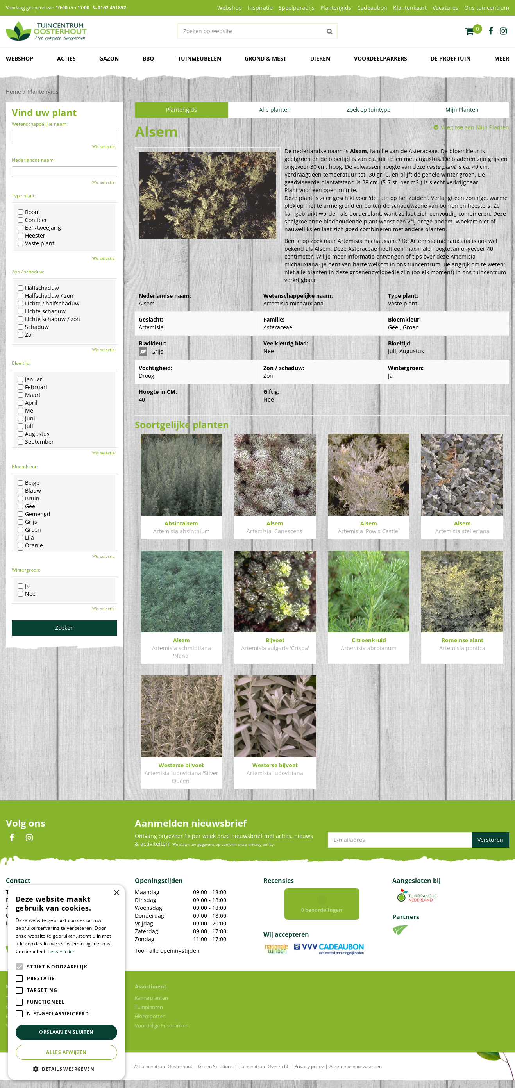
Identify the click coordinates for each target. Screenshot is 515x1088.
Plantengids (181, 109)
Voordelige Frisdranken (162, 1033)
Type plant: (24, 195)
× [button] (116, 893)
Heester (31, 235)
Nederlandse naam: (33, 160)
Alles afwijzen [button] (66, 1052)
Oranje (30, 545)
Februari (32, 387)
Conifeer (32, 220)
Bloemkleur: (25, 466)
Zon (26, 335)
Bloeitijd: (21, 363)
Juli (25, 426)
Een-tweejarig (39, 227)
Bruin (28, 498)
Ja (24, 586)
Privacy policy (309, 1074)
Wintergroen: (26, 569)
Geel (27, 506)
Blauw (29, 490)
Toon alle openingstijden (167, 950)
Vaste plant (36, 243)
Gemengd (34, 514)
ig (503, 31)
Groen (29, 529)
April (28, 403)
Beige (28, 483)
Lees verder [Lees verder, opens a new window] (61, 951)
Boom (29, 212)
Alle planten (275, 109)
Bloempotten (150, 1023)
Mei (26, 410)
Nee (27, 594)
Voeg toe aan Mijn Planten (475, 127)
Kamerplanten (151, 1005)
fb (491, 31)
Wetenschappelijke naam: (40, 124)
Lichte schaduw (42, 311)
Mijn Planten (462, 109)
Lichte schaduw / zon (49, 319)
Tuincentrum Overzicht (263, 1074)
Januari (31, 379)
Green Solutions (215, 1074)
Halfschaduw (38, 288)
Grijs (27, 522)
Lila (26, 537)
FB (12, 838)
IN (29, 838)
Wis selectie (103, 146)
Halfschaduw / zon (45, 295)
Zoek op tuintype (368, 109)
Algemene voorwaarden (355, 1074)
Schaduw (33, 327)
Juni (26, 418)
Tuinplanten (149, 1014)
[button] (66, 1068)
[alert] (66, 982)
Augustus (34, 434)
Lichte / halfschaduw (48, 303)
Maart (29, 395)
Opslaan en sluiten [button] (66, 1032)
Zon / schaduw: (28, 271)
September (36, 442)
